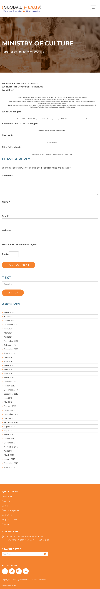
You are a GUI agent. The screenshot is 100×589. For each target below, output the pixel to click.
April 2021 (8, 337)
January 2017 (9, 438)
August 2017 (9, 426)
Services (6, 501)
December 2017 (11, 410)
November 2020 (11, 341)
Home (5, 52)
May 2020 (8, 357)
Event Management (11, 510)
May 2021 (8, 333)
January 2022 (9, 320)
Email (5, 216)
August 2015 (9, 467)
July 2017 (8, 430)
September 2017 (11, 422)
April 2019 (8, 373)
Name (6, 201)
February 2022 (10, 316)
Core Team (7, 496)
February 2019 (10, 381)
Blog (14, 52)
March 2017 (9, 434)
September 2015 (11, 463)
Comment (7, 175)
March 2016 (9, 455)
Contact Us (7, 514)
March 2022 (9, 312)
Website (6, 230)
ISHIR (14, 585)
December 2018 (11, 390)
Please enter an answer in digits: (19, 244)
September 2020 (11, 349)
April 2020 (8, 361)
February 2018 (10, 406)
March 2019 (9, 377)
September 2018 (11, 394)
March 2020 (9, 365)
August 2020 (9, 353)
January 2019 (9, 385)
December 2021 (11, 324)
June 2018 (8, 398)
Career (5, 505)
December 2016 (11, 442)
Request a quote (10, 519)
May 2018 (8, 402)
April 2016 (8, 451)
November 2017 (11, 414)
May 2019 (8, 369)
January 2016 (9, 459)
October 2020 (10, 345)
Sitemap (5, 524)
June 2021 (8, 328)
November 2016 (11, 447)
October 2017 (10, 418)
